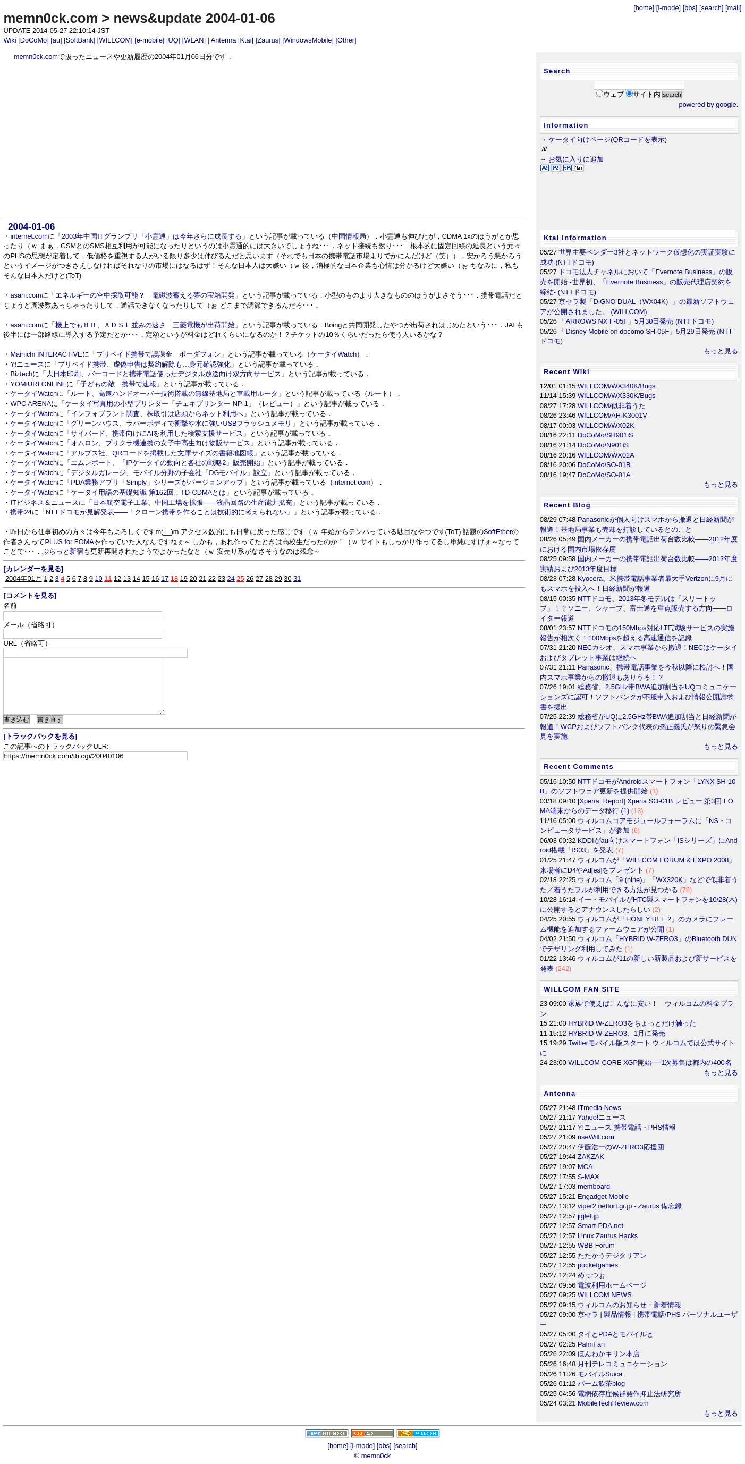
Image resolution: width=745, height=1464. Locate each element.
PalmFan (591, 1344)
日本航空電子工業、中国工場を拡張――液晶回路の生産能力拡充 (192, 502)
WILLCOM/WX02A (606, 455)
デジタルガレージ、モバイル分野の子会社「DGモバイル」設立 (169, 473)
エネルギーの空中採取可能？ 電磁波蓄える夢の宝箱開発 (145, 295)
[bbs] (690, 8)
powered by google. (709, 104)
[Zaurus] (268, 40)
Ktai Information (575, 238)
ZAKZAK (591, 1157)
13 (127, 578)
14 (136, 578)
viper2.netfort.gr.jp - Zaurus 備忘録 (630, 1206)
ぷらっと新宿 (62, 551)
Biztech (21, 374)
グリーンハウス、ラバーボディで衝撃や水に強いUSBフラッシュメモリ (181, 423)
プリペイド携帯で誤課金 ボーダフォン (158, 354)
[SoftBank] (79, 40)
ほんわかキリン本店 (609, 1354)
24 (231, 578)
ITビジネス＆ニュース (44, 502)
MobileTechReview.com (613, 1403)
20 (193, 578)
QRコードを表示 (638, 139)
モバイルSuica (600, 1374)
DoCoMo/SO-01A (604, 475)
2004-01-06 (31, 226)
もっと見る (721, 351)
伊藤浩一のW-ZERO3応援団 (621, 1147)
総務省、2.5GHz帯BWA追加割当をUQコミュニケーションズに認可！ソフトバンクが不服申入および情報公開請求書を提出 (638, 696)
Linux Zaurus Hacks (608, 1236)
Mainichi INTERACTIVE (46, 354)
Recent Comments (579, 767)
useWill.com (596, 1137)
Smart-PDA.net (600, 1226)
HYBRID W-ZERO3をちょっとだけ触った (632, 1023)
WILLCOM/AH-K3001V (612, 415)
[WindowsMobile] (308, 40)
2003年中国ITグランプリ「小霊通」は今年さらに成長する (152, 236)
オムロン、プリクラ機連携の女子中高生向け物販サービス (160, 443)
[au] (56, 40)
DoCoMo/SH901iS (605, 435)
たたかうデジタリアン (612, 1255)
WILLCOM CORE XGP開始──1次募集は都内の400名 (649, 1063)
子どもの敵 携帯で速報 (118, 384)
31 (297, 578)
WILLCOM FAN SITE (582, 989)
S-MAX (588, 1177)
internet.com (28, 236)
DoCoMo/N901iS (603, 445)
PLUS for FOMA (69, 542)
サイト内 (647, 94)
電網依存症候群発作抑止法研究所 (629, 1394)
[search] (711, 8)
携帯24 (20, 512)
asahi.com (25, 295)
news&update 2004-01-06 (194, 18)
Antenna (223, 40)
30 (287, 578)
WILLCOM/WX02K (606, 425)
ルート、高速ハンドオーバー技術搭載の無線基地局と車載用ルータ (174, 393)
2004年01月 (23, 578)
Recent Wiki (567, 372)
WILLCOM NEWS (605, 1295)
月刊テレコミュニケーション (622, 1364)
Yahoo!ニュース (602, 1117)
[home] (643, 8)
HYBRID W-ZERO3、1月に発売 (616, 1033)
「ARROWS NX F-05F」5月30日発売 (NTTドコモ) (636, 321)
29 (278, 578)
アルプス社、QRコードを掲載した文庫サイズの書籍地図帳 (162, 453)
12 (117, 578)
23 (221, 578)
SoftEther (498, 532)
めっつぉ (591, 1275)
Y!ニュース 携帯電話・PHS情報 (627, 1127)
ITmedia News (599, 1108)
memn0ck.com (50, 18)
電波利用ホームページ (612, 1285)
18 (174, 578)
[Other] (345, 40)
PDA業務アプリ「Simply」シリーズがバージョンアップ (157, 482)
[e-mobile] (149, 40)
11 (108, 578)
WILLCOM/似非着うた (612, 406)
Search (557, 71)
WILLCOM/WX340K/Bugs (617, 386)
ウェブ (613, 94)
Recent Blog (567, 505)
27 (259, 578)
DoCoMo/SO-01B (604, 465)
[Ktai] (245, 40)
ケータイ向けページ (579, 139)
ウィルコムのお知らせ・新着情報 (629, 1305)
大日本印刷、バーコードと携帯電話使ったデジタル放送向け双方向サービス (163, 374)
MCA (585, 1167)
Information (566, 125)
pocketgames (598, 1265)
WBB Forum (596, 1245)
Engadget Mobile (603, 1196)
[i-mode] (668, 8)
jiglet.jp (588, 1216)
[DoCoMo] (33, 40)
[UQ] (173, 40)
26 (249, 578)
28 (269, 578)
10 (98, 578)
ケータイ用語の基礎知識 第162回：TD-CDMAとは (148, 492)
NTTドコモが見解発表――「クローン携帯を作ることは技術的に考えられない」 (169, 512)
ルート (378, 393)
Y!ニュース (27, 364)
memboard (594, 1186)
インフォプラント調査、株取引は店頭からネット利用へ (157, 414)
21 (202, 578)
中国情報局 (349, 236)
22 (212, 578)
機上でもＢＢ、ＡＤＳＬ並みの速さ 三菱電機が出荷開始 (145, 325)
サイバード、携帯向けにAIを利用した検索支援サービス (157, 433)
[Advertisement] (264, 139)
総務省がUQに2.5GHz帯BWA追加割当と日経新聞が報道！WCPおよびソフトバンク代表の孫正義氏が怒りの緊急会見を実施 (638, 726)
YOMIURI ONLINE (38, 384)
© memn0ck (372, 1456)
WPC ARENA (30, 404)
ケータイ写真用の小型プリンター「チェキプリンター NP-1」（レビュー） (181, 404)
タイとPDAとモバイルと (616, 1334)
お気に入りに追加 (576, 159)
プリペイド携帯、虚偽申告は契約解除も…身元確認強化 (144, 364)
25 (240, 578)
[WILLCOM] (115, 40)
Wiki (9, 40)
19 (184, 578)
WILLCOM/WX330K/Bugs (617, 396)
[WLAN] (194, 40)
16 (155, 578)
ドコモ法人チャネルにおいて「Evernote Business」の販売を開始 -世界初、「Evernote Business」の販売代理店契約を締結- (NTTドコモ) (636, 281)
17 (164, 578)
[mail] (733, 8)
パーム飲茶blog (601, 1383)
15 (145, 578)
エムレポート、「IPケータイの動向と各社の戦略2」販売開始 (165, 463)
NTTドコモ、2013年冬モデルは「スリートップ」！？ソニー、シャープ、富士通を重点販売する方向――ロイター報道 (636, 608)
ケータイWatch (333, 354)
